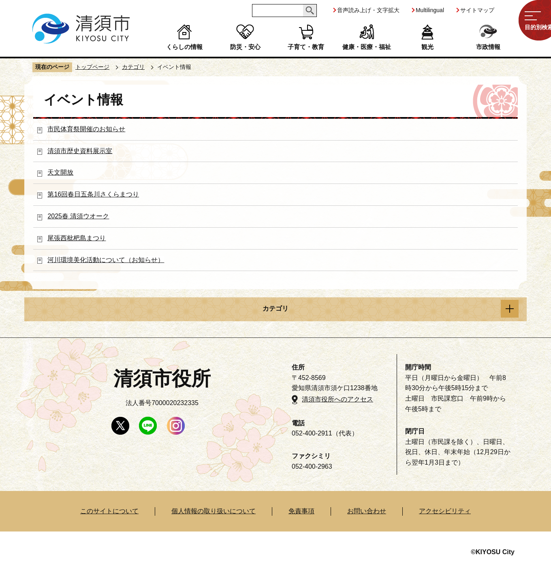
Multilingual (430, 10)
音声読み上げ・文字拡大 (368, 10)
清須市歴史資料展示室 (79, 150)
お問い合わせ (366, 511)
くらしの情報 (184, 46)
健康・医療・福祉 (366, 46)
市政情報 (488, 46)
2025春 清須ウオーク (78, 216)
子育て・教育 (306, 46)
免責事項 (301, 511)
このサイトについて (109, 511)
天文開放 (60, 172)
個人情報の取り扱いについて (213, 511)
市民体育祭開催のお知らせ (86, 129)
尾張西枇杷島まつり (76, 238)
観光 (427, 46)
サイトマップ (477, 10)
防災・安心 (245, 46)
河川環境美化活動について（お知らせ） (105, 259)
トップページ (92, 67)
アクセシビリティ (445, 511)
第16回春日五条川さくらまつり (93, 194)
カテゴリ (133, 67)
